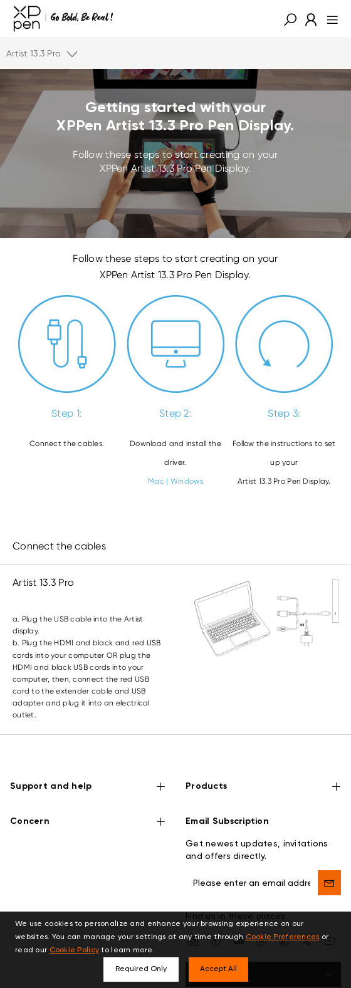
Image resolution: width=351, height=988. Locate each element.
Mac (156, 481)
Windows (186, 481)
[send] (329, 861)
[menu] (328, 19)
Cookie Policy (75, 950)
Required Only (141, 969)
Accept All (218, 969)
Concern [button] (87, 801)
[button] (290, 19)
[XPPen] (63, 18)
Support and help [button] (87, 766)
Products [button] (263, 766)
